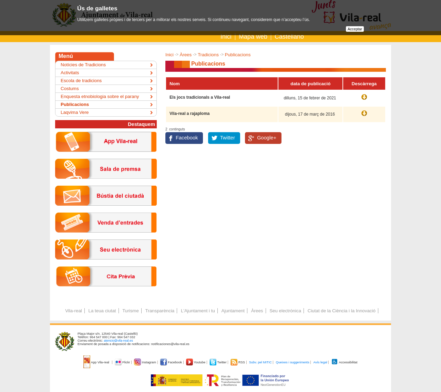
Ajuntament (233, 310)
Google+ (266, 137)
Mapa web (253, 36)
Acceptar (355, 29)
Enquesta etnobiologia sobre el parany (100, 96)
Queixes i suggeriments (292, 362)
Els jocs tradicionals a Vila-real (200, 97)
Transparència (160, 310)
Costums (70, 88)
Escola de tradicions (81, 80)
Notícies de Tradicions (83, 64)
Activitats (70, 72)
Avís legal (320, 362)
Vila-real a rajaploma (190, 113)
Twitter (227, 137)
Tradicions (208, 54)
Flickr (123, 362)
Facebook (187, 137)
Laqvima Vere (75, 112)
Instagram (145, 362)
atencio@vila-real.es (118, 340)
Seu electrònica (285, 310)
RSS (238, 362)
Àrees (186, 54)
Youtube (196, 362)
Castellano (289, 36)
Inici (226, 36)
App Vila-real (96, 362)
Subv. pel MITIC (260, 362)
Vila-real (73, 310)
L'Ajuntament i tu (198, 310)
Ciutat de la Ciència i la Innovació (342, 310)
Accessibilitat (344, 362)
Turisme (130, 310)
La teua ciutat (102, 310)
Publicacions (238, 54)
